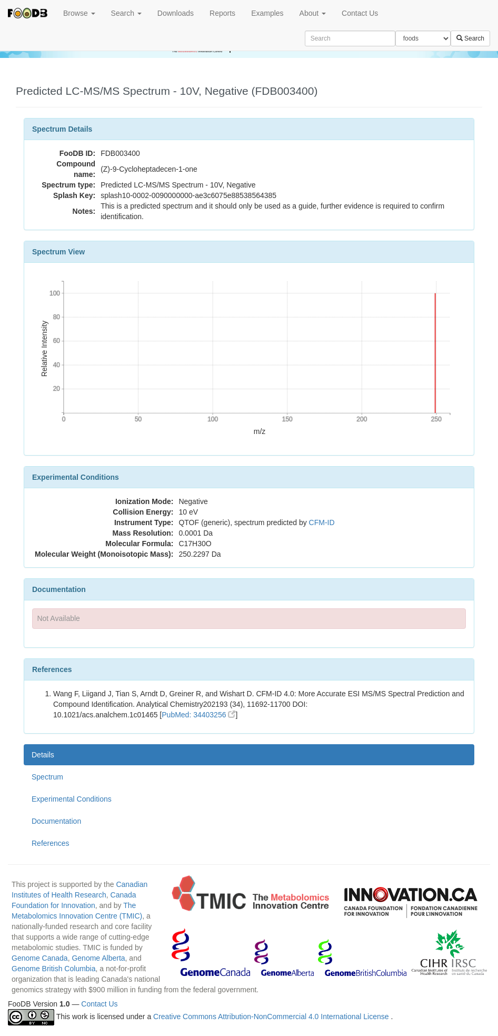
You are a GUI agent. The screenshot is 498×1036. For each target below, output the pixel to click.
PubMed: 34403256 (198, 715)
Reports (222, 13)
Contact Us (360, 13)
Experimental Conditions (72, 799)
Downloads (175, 13)
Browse (79, 13)
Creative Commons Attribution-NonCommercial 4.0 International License (272, 1016)
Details (43, 755)
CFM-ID (322, 522)
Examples (267, 13)
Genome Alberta (98, 958)
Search (126, 13)
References (50, 843)
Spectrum (47, 777)
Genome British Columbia (54, 968)
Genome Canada (40, 958)
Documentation (56, 821)
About (313, 13)
